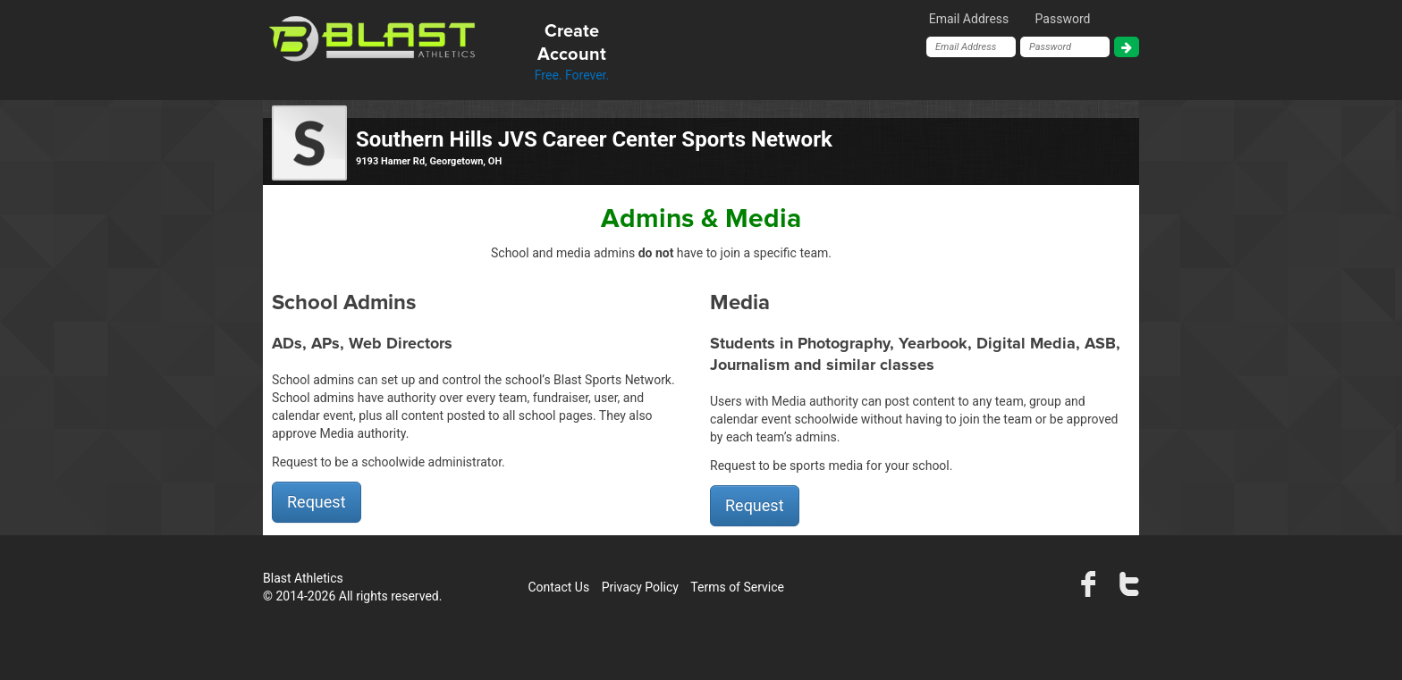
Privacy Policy (640, 587)
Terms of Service (737, 587)
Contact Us (558, 587)
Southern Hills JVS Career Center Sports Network (594, 139)
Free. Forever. (572, 51)
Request (316, 501)
